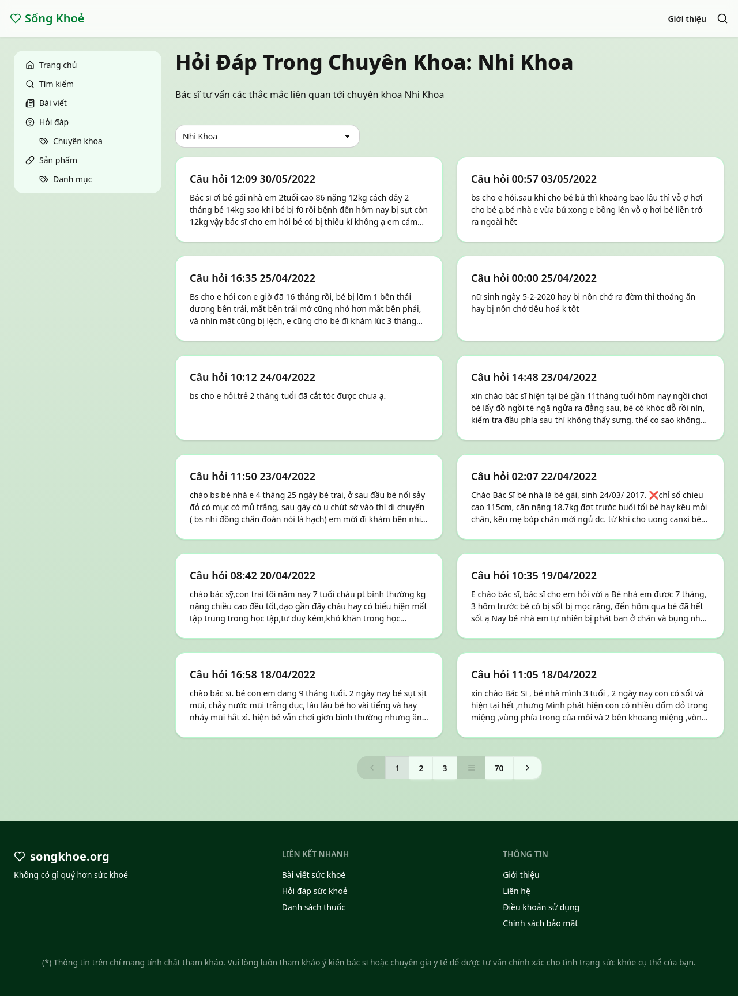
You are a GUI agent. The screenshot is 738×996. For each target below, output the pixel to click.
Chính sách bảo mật (540, 923)
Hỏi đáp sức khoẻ (315, 890)
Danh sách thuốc (313, 906)
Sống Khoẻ (47, 18)
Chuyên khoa (71, 140)
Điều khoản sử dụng (541, 906)
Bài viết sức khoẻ (314, 874)
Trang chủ (51, 64)
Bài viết (46, 102)
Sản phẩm (51, 159)
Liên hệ (516, 890)
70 (499, 768)
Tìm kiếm (49, 83)
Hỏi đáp (47, 121)
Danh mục (65, 178)
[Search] (722, 18)
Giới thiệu (687, 18)
